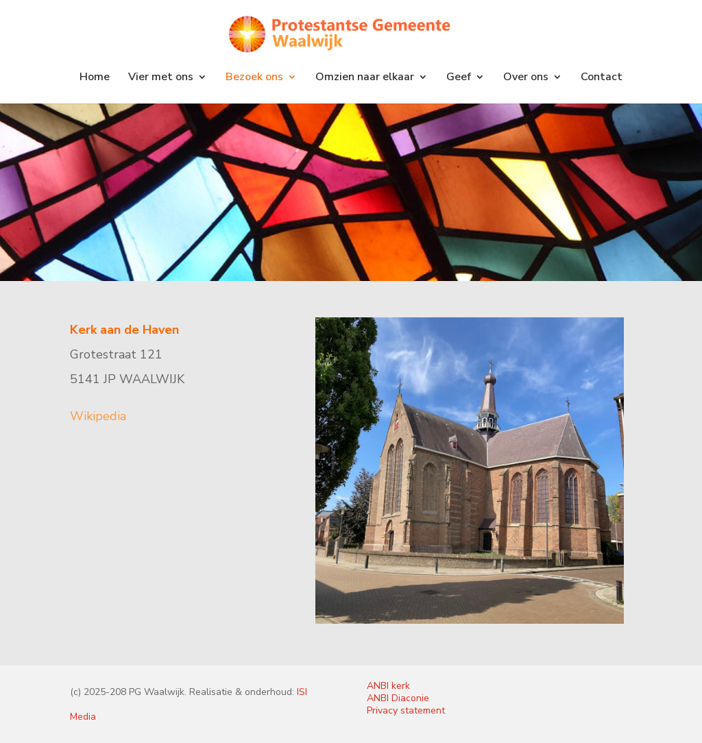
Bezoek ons (254, 78)
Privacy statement (406, 710)
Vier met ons (160, 78)
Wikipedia (98, 416)
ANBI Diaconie (398, 698)
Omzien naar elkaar (364, 78)
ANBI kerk (388, 685)
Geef (458, 78)
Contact (601, 78)
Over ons (525, 78)
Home (95, 78)
